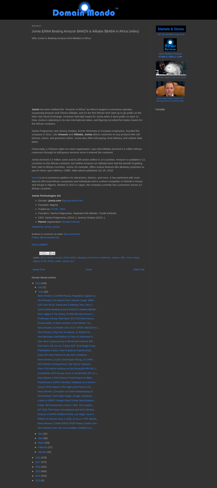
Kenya (136, 258)
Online (51, 261)
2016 (38, 466)
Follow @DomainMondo (45, 237)
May (40, 433)
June (41, 291)
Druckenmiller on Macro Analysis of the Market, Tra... (65, 323)
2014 (38, 475)
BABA (73, 258)
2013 (38, 480)
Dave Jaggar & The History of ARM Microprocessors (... (66, 314)
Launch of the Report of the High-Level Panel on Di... (65, 387)
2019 (38, 283)
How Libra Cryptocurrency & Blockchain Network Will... (66, 341)
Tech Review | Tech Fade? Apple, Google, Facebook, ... (66, 396)
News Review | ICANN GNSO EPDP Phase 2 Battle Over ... (68, 423)
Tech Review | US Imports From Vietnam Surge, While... (67, 300)
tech (72, 261)
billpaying (81, 258)
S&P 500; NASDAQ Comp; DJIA (171, 34)
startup (65, 261)
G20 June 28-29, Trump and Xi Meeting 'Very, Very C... (66, 304)
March (41, 442)
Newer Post (39, 269)
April (40, 438)
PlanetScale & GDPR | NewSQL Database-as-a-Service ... (68, 382)
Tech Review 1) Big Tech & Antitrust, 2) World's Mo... (65, 332)
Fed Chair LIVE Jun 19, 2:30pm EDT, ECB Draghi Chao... (67, 346)
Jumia (35, 177)
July (40, 287)
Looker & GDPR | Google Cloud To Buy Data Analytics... (67, 400)
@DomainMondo (72, 234)
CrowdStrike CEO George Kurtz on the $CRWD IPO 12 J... (68, 373)
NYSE (44, 261)
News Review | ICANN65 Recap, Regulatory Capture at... (67, 295)
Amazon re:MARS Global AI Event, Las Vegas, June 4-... (67, 414)
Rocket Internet (71, 221)
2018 (38, 457)
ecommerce (92, 258)
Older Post (138, 269)
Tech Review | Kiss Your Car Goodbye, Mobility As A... (65, 428)
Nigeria (36, 261)
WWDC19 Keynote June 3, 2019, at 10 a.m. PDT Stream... (68, 419)
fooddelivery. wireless (109, 258)
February (43, 447)
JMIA (123, 258)
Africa (43, 258)
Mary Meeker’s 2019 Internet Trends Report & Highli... (65, 377)
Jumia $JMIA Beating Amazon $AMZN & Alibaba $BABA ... (68, 309)
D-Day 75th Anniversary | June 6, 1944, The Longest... (66, 405)
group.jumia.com (73, 200)
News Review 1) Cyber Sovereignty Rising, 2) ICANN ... (66, 359)
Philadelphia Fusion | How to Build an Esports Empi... (65, 350)
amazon (58, 258)
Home (89, 269)
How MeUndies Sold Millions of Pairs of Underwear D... (66, 336)
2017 (38, 462)
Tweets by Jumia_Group (45, 226)
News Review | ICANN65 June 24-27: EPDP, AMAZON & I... (69, 327)
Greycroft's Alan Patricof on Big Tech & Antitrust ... (63, 355)
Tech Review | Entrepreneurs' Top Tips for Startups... (65, 364)
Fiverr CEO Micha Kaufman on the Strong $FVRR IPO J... (67, 368)
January (42, 452)
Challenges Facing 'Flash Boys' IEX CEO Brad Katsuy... (66, 318)
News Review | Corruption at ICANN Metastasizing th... (66, 391)
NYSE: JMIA (58, 209)
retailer (58, 261)
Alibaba (50, 258)
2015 (38, 471)
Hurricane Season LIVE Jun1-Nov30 (171, 77)
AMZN (66, 258)
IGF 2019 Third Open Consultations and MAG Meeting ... (67, 409)
